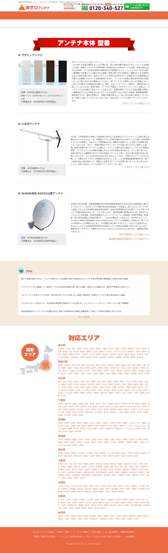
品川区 (111, 349)
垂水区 (63, 502)
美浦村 (137, 429)
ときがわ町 (68, 393)
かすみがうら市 (134, 423)
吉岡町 (81, 445)
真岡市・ (112, 456)
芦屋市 (65, 508)
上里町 (123, 393)
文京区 (85, 349)
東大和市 (140, 354)
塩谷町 (123, 453)
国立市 (120, 354)
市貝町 (66, 453)
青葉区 (63, 368)
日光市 (92, 456)
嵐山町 (126, 390)
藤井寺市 (135, 475)
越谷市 (136, 384)
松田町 (101, 374)
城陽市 (134, 489)
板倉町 (74, 439)
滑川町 (120, 390)
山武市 (133, 409)
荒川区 (76, 351)
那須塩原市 (78, 456)
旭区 (129, 365)
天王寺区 (91, 467)
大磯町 (76, 374)
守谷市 (65, 431)
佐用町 (125, 500)
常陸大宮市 (119, 429)
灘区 (69, 502)
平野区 (140, 464)
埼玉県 (61, 378)
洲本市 (100, 505)
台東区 (92, 349)
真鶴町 (126, 374)
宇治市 (126, 486)
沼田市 (106, 442)
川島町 (139, 390)
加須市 (70, 384)
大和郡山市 (94, 519)
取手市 (76, 429)
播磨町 (81, 505)
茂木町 (129, 456)
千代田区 (61, 349)
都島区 (84, 467)
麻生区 (112, 368)
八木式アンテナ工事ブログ (137, 167)
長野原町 (121, 442)
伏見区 (85, 486)
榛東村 (60, 442)
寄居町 (129, 393)
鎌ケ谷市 (137, 406)
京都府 (61, 482)
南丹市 (107, 489)
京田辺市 (88, 489)
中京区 (73, 486)
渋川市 (131, 439)
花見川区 (67, 404)
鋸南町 (81, 415)
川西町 (136, 519)
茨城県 (61, 419)
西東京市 (112, 357)
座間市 (134, 371)
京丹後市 (64, 489)
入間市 (63, 387)
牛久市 (92, 423)
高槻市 (76, 478)
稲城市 (88, 357)
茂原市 (144, 404)
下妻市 (96, 426)
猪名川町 (113, 505)
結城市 (71, 431)
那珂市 (82, 429)
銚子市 (98, 404)
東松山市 (83, 384)
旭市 (77, 406)
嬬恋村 (93, 442)
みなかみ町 (67, 445)
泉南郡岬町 (76, 475)
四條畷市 (124, 472)
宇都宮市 (74, 453)
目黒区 (117, 349)
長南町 (60, 415)
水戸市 (144, 429)
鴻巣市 (111, 384)
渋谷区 (137, 349)
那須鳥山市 (68, 456)
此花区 (106, 467)
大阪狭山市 (144, 467)
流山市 (107, 406)
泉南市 (68, 475)
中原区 (87, 368)
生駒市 (125, 516)
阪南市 (70, 478)
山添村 (129, 519)
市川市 (104, 404)
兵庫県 (61, 496)
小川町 (133, 390)
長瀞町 (88, 393)
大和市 (112, 371)
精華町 (101, 492)
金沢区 (104, 365)
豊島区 (65, 351)
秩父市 (140, 382)
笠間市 (112, 423)
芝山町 (106, 412)
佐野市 (117, 453)
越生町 (114, 390)
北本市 (107, 387)
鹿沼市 (103, 453)
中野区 (144, 349)
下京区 (66, 486)
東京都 (61, 345)
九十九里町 (98, 412)
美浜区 (92, 404)
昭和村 (145, 439)
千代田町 (86, 442)
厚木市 (106, 371)
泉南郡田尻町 (97, 475)
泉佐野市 (141, 472)
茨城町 (73, 423)
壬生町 (123, 456)
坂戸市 (140, 387)
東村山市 (105, 354)
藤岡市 (136, 442)
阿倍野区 (99, 467)
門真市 (63, 478)
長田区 (74, 502)
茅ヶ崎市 (80, 371)
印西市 (93, 409)
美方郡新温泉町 (136, 505)
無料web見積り (136, 15)
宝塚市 (136, 502)
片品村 (100, 439)
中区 (78, 365)
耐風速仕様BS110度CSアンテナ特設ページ (129, 239)
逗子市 (87, 371)
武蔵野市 (130, 351)
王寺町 (118, 516)
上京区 (60, 486)
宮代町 (136, 393)
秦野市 (100, 371)
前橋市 (142, 442)
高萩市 (115, 426)
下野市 (129, 453)
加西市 (101, 502)
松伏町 (63, 396)
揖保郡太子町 (72, 505)
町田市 (77, 354)
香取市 (126, 409)
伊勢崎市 (67, 439)
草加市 (129, 384)
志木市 (76, 387)
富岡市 (100, 442)
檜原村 (133, 357)
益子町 (117, 456)
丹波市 (103, 500)
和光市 (82, 387)
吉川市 (77, 390)
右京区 (79, 486)
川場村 (106, 439)
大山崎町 (141, 489)
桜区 (88, 382)
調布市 (71, 354)
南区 (83, 365)
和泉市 (117, 472)
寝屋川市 (126, 469)
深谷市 (117, 384)
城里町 (90, 426)
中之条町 (113, 442)
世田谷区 (130, 349)
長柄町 (145, 412)
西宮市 (71, 508)
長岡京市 (121, 492)
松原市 (68, 469)
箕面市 (114, 475)
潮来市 (79, 423)
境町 (78, 426)
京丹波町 (72, 489)
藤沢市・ (66, 371)
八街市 (87, 409)
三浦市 (93, 371)
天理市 (111, 519)
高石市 (82, 478)
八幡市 (101, 489)
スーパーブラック (126, 62)
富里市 (106, 409)
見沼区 (76, 382)
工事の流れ (84, 15)
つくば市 (129, 426)
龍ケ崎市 (78, 431)
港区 (73, 349)
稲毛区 (74, 404)
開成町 (114, 374)
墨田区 (98, 349)
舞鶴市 (114, 492)
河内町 (118, 423)
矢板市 (136, 456)
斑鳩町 (85, 516)
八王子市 (116, 351)
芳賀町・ (105, 456)
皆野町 (82, 393)
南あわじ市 (109, 502)
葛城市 (139, 516)
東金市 (71, 406)
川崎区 (76, 368)
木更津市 (124, 404)
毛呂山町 (107, 390)
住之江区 (99, 464)
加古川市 (88, 502)
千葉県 (61, 400)
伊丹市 (118, 500)
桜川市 (84, 426)
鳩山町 (60, 393)
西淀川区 (77, 467)
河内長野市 (133, 472)
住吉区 (106, 464)
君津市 (144, 406)
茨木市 (128, 475)
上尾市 (123, 384)
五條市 (85, 519)
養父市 (96, 508)
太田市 (93, 439)
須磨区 (81, 502)
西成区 (70, 467)
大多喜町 (67, 415)
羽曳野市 (121, 475)
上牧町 (79, 519)
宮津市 (66, 492)
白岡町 (142, 393)
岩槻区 (109, 382)
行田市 (134, 382)
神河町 (126, 505)
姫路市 (123, 502)
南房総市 (113, 409)
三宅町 (66, 519)
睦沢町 (126, 412)
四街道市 (72, 409)
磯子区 (98, 365)
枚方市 (74, 469)
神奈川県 (63, 361)
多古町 (74, 412)
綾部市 (107, 492)
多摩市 (82, 357)
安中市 (60, 439)
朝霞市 (70, 387)
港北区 (111, 365)
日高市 (71, 390)
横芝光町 (113, 412)
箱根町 (120, 374)
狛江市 (133, 354)
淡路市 (106, 505)
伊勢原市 (119, 371)
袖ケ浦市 (80, 409)
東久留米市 (65, 357)
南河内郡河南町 (101, 472)
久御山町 (80, 489)
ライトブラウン (111, 62)
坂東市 (95, 429)
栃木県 (61, 449)
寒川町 (70, 374)
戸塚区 (117, 365)
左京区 (103, 486)
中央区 (68, 349)
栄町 (62, 412)
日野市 (98, 354)
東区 (125, 467)
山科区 (96, 486)
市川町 (63, 505)
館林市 (73, 442)
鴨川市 (129, 406)
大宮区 (70, 382)
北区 (70, 351)
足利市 (60, 453)
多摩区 (100, 368)
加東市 (95, 502)
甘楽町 (112, 439)
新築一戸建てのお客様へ (45, 536)
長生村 (133, 412)
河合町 (112, 516)
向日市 (122, 489)
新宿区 (79, 349)
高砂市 (103, 508)
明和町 (74, 445)
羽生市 (104, 384)
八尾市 (63, 472)
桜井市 (100, 516)
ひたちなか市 (129, 429)
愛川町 (140, 374)
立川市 (123, 351)
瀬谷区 (139, 365)
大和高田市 (103, 519)
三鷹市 (137, 351)
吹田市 (111, 472)
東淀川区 (127, 464)
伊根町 (95, 489)
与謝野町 (134, 486)
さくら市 (110, 453)
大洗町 (98, 423)
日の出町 (126, 357)
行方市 (88, 429)
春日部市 (91, 384)
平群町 (66, 516)
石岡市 (66, 423)
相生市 (120, 505)
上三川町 (89, 453)
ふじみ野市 (86, 390)
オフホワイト (97, 62)
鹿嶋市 (125, 423)
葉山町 (63, 374)
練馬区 (88, 351)
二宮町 (82, 374)
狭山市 (98, 384)
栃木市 (144, 453)
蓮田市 (134, 387)
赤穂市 (90, 508)
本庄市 (76, 384)
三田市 (74, 500)
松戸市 (131, 404)
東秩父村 (104, 393)
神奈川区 (67, 365)
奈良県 (61, 512)
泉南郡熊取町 (86, 475)
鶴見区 (60, 365)
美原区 (131, 467)
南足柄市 (141, 371)
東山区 (109, 486)
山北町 (107, 374)
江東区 (104, 349)
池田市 (87, 469)
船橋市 (111, 404)
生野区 (63, 467)
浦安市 (65, 409)
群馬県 (61, 436)
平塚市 (142, 368)
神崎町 (68, 412)
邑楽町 (87, 439)
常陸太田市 (109, 429)
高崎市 (66, 442)
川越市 (115, 382)
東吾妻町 (129, 442)
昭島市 (65, 354)
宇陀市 (117, 519)
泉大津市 (107, 475)
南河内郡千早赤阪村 (75, 472)
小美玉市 (105, 423)
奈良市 (60, 516)
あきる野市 (103, 357)
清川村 (147, 374)
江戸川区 (108, 351)
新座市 (88, 387)
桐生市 (118, 439)
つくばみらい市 (139, 426)
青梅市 (144, 351)
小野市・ (143, 502)
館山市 (117, 404)
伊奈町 (93, 390)
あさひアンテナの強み (31, 15)
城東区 (85, 464)
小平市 (92, 354)
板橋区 (82, 351)
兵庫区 (131, 500)
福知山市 (88, 492)
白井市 (100, 409)
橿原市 (106, 516)
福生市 (126, 354)
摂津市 (140, 469)
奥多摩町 (140, 357)
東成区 (120, 464)
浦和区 (93, 382)
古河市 (66, 426)
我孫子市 (123, 406)
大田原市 (82, 453)
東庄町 (81, 412)
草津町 (125, 439)
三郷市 (128, 387)
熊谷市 (122, 382)
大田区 (123, 349)
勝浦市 (95, 406)
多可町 (117, 502)
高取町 (60, 519)
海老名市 (127, 371)
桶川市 (95, 387)
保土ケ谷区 (90, 365)
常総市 (103, 426)
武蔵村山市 (75, 357)
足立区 (95, 351)
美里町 (111, 393)
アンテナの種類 (80, 532)
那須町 (85, 456)
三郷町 (73, 519)
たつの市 (61, 500)
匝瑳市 (120, 409)
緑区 (133, 365)
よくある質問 (110, 15)
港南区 (123, 365)
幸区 (81, 368)
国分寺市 (113, 354)
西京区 (120, 486)
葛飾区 (101, 351)
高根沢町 (137, 453)
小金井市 (85, 354)
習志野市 (83, 406)
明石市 (87, 505)
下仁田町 (138, 439)
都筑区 (70, 368)
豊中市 (142, 475)
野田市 (137, 404)
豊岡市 (77, 508)
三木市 (68, 500)
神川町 (117, 393)
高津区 (93, 368)
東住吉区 (113, 464)
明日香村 (93, 516)
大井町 (95, 374)
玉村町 (79, 442)
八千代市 (115, 406)
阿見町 (60, 423)
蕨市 (141, 384)
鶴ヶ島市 (64, 390)
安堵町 (123, 519)
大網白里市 (89, 412)
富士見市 (121, 387)
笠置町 (95, 492)
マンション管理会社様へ (71, 536)
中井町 (88, 374)
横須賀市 (136, 368)
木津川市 (80, 492)
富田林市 (118, 469)
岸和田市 (134, 469)
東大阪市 (61, 469)
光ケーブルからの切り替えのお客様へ (104, 536)
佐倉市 (65, 406)
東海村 (63, 429)
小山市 (96, 453)
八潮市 (114, 387)
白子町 (139, 412)
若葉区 (81, 404)
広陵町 (73, 516)
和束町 (128, 489)
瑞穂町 (118, 357)
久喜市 (101, 387)
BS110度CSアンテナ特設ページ (134, 234)
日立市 (101, 429)
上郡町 (96, 500)
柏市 (89, 406)
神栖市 (144, 423)
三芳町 (100, 390)
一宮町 (120, 412)
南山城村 (115, 489)
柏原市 (81, 469)
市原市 (101, 406)
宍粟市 (129, 502)
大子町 (109, 426)
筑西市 (122, 426)
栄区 (144, 365)
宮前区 (106, 368)
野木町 (98, 456)
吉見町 (145, 390)
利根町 (70, 429)
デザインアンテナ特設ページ (136, 103)
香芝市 (145, 516)
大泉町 (81, 439)
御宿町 (74, 415)
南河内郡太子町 (88, 472)
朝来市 (93, 505)
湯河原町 (134, 374)
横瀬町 (76, 393)
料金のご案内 (58, 15)
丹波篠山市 (111, 500)
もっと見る (84, 317)
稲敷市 (85, 423)
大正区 (134, 464)
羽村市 (95, 357)
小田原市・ (73, 371)
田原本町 (132, 516)
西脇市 (84, 508)
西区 (73, 365)
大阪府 (61, 460)
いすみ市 (140, 409)
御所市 (79, 516)
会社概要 (130, 536)
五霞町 (73, 426)
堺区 (121, 467)
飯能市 (63, 384)
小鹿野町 (96, 393)
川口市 (128, 382)
